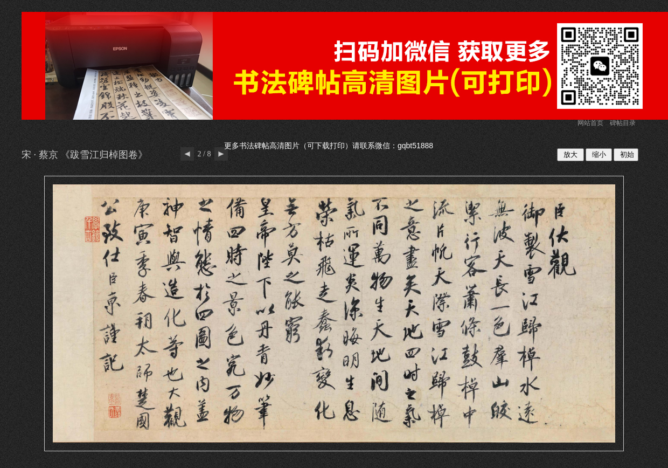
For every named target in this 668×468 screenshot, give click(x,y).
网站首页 (590, 123)
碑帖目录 (623, 123)
